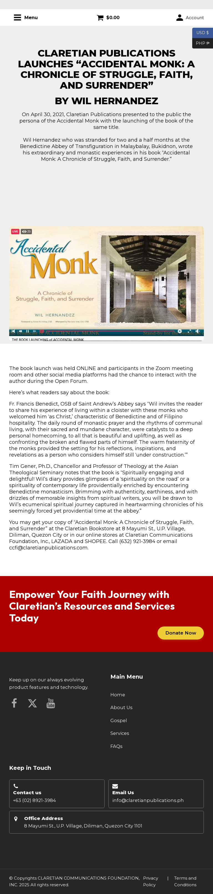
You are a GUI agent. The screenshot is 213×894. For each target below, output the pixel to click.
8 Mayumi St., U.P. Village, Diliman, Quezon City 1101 (83, 826)
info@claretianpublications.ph (148, 800)
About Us (121, 707)
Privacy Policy (150, 881)
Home (117, 694)
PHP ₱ (201, 43)
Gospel (118, 720)
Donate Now (180, 633)
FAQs (116, 746)
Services (119, 733)
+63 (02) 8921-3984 (34, 800)
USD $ (202, 33)
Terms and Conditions (185, 881)
